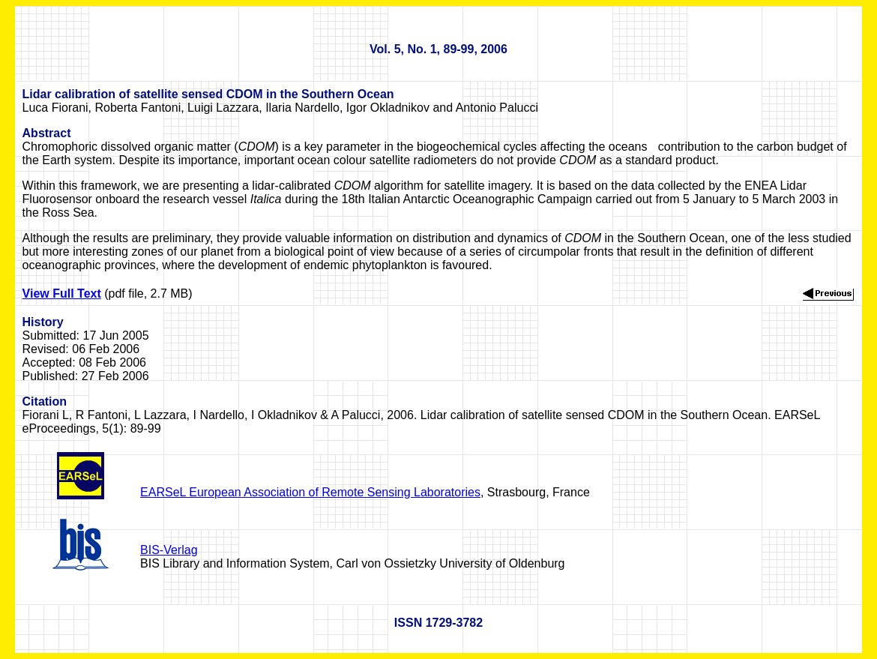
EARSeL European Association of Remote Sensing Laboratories (310, 492)
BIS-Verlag (168, 550)
